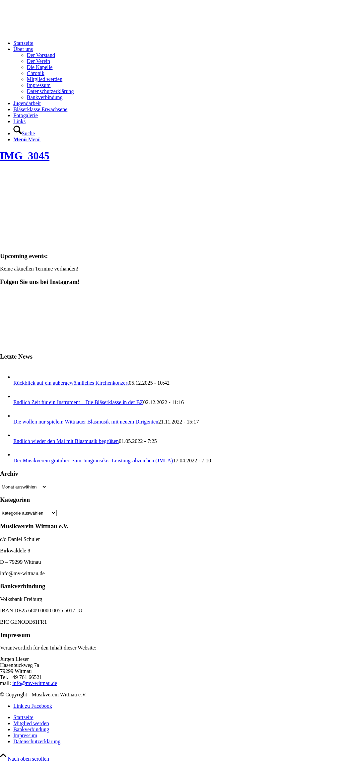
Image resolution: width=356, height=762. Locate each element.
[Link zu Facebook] (32, 706)
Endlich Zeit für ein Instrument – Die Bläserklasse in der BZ (78, 402)
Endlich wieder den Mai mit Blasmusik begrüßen (66, 441)
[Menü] (27, 139)
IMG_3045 (25, 156)
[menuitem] (184, 43)
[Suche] (24, 133)
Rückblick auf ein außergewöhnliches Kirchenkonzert (71, 383)
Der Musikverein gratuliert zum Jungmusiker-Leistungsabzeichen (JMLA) (93, 460)
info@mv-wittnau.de (34, 683)
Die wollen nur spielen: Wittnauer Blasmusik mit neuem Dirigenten (85, 422)
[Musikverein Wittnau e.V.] (50, 31)
